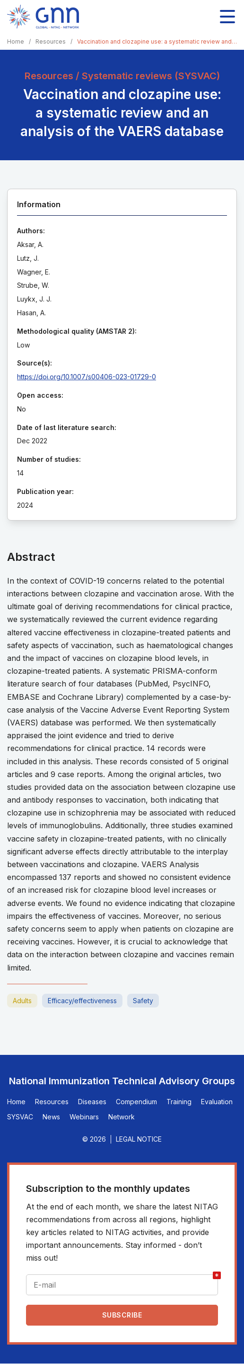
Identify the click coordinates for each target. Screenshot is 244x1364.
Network (121, 1117)
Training (179, 1102)
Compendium (136, 1102)
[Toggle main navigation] (227, 16)
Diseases (92, 1102)
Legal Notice (139, 1139)
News (51, 1117)
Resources (50, 41)
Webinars (84, 1117)
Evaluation (217, 1102)
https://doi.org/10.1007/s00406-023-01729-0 (86, 377)
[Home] (43, 16)
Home (15, 41)
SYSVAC (20, 1117)
